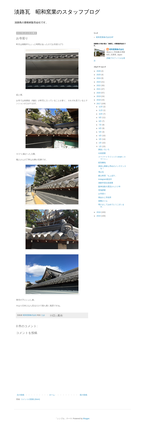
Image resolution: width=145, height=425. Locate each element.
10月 (101, 114)
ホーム (52, 395)
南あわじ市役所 (104, 197)
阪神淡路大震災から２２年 (109, 186)
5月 (100, 132)
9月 (100, 117)
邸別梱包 (102, 163)
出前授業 (102, 153)
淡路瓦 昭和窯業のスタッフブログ (57, 12)
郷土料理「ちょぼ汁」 (107, 176)
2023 (99, 82)
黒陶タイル (103, 201)
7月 (100, 125)
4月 (100, 136)
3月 (100, 139)
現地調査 (102, 190)
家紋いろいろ (103, 149)
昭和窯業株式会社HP (104, 37)
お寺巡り (102, 194)
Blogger (86, 418)
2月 (100, 143)
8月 (100, 121)
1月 (100, 146)
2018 (99, 100)
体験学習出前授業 (105, 183)
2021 (99, 89)
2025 (99, 75)
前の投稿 (83, 395)
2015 (99, 216)
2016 (99, 212)
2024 (99, 78)
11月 (101, 110)
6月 (100, 128)
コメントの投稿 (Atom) (30, 399)
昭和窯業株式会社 (116, 49)
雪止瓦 (101, 172)
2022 (99, 85)
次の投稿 (20, 395)
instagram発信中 (105, 179)
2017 (99, 104)
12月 (101, 107)
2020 (99, 93)
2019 (99, 96)
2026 (99, 71)
